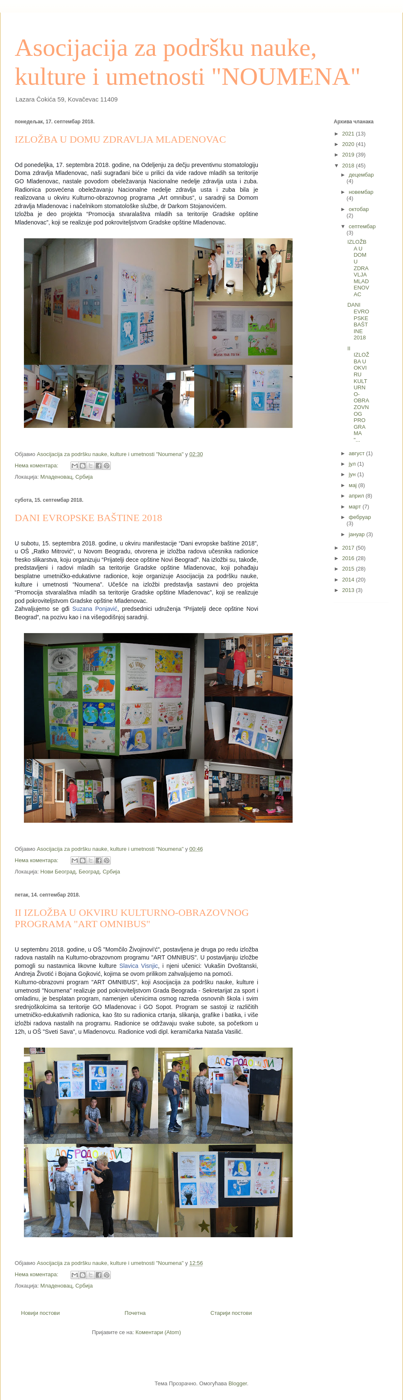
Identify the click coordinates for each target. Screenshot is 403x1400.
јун (353, 474)
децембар (361, 175)
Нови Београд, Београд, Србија (80, 871)
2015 (349, 569)
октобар (359, 209)
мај (354, 485)
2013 (349, 590)
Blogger (237, 1383)
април (357, 496)
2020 (349, 144)
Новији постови (40, 1313)
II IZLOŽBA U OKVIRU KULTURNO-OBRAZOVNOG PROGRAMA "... (358, 394)
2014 (349, 579)
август (357, 453)
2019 (349, 154)
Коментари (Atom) (158, 1332)
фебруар (360, 517)
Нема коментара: (37, 465)
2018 (349, 165)
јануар (357, 534)
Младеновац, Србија (66, 477)
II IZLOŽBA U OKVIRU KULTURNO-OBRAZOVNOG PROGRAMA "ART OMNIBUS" (132, 918)
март (356, 506)
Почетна (135, 1313)
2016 (349, 558)
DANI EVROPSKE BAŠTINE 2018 (88, 517)
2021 (349, 133)
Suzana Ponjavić (94, 608)
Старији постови (231, 1313)
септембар (362, 226)
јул (353, 464)
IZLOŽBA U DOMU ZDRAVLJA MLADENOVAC (120, 139)
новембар (361, 192)
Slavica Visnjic (138, 965)
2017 (349, 548)
